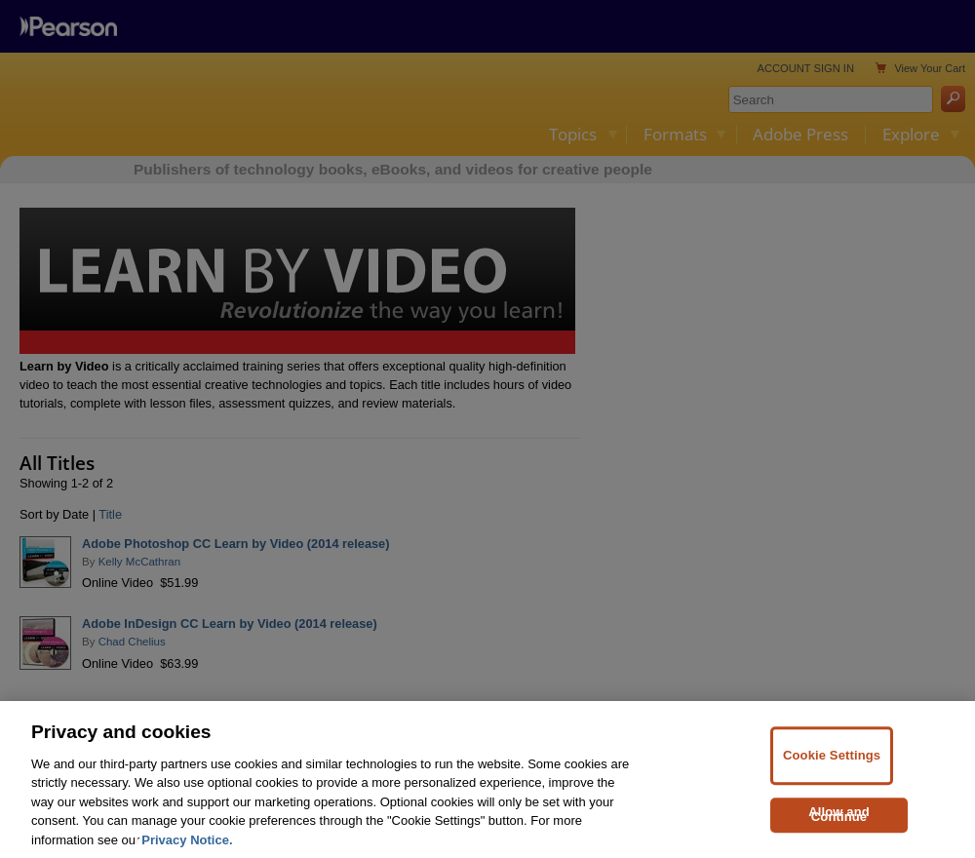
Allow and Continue (839, 829)
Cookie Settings (831, 770)
